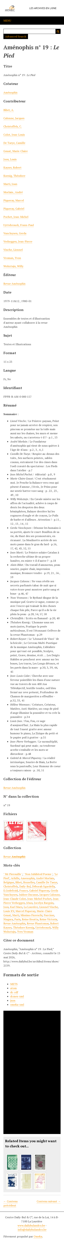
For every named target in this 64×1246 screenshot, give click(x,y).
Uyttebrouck (43, 927)
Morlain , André (13, 192)
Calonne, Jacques (13, 118)
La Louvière (31, 907)
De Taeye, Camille (14, 143)
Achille (15, 878)
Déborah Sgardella (43, 886)
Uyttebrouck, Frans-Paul (18, 225)
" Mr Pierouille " (12, 874)
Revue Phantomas (38, 923)
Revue (14, 856)
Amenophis (28, 878)
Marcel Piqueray (25, 911)
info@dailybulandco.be (32, 1229)
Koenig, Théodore (14, 176)
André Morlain (45, 878)
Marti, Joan (10, 184)
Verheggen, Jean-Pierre (17, 241)
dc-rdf (14, 992)
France (23, 890)
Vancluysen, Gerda (14, 233)
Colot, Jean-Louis (14, 134)
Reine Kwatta (30, 919)
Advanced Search (15, 36)
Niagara (8, 919)
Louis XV (8, 911)
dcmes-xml (17, 996)
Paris (17, 919)
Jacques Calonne (49, 894)
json (12, 1000)
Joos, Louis (10, 159)
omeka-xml (17, 1004)
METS (14, 984)
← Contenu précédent (10, 1203)
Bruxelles (29, 882)
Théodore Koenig (23, 927)
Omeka (38, 1236)
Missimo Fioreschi (31, 915)
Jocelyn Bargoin (44, 903)
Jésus (29, 903)
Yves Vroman (25, 931)
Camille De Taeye (46, 882)
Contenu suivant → (49, 1201)
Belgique (8, 882)
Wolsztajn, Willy (13, 266)
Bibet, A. (8, 110)
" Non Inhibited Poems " (38, 874)
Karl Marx (16, 907)
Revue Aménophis (14, 283)
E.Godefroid (10, 890)
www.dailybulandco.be (31, 1225)
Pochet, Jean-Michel (15, 217)
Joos (6, 907)
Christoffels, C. (12, 126)
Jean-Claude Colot (14, 899)
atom (13, 988)
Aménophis (10, 92)
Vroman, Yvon (12, 258)
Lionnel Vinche (48, 907)
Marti (15, 915)
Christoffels (10, 886)
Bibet (18, 882)
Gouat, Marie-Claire (15, 151)
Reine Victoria (48, 919)
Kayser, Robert (12, 167)
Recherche (58, 31)
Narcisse (49, 915)
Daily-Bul (25, 886)
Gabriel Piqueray (39, 890)
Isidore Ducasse (28, 894)
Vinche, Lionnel (13, 250)
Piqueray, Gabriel (13, 208)
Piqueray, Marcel (13, 200)
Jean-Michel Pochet (39, 899)
